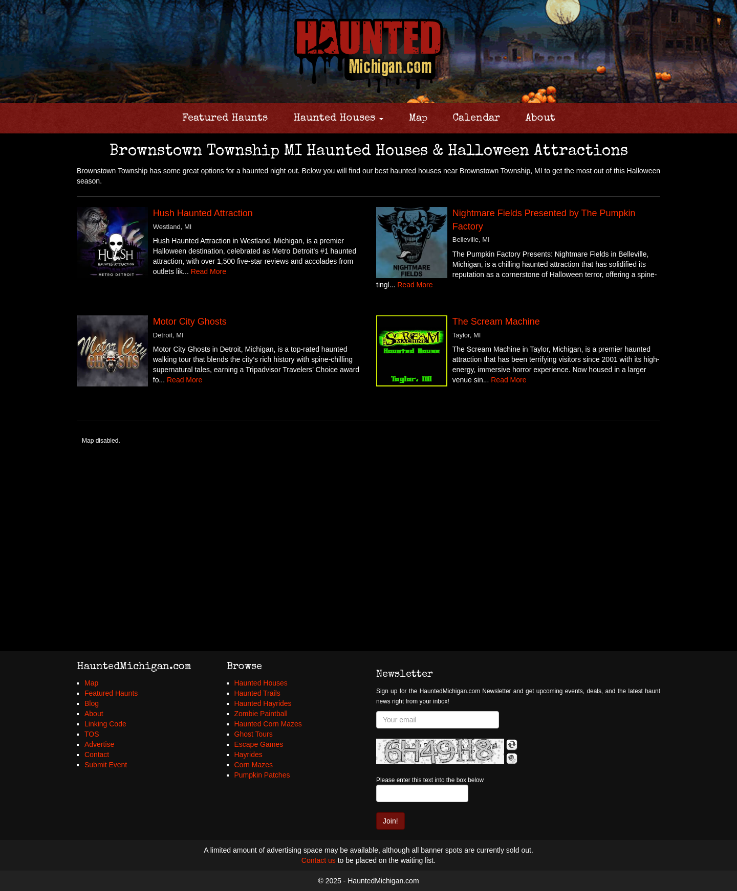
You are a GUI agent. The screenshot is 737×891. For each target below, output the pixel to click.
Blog (91, 703)
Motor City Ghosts (190, 321)
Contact (96, 754)
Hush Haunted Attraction (203, 213)
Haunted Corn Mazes (268, 724)
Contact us (318, 860)
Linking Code (105, 724)
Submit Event (105, 765)
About (540, 118)
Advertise (99, 744)
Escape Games (259, 744)
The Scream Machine (496, 321)
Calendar (476, 118)
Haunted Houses (338, 118)
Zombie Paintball (261, 714)
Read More (208, 271)
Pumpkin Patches (262, 775)
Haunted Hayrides (263, 703)
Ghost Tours (253, 734)
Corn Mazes (253, 765)
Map (418, 118)
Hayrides (248, 754)
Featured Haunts (225, 118)
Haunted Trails (257, 693)
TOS (91, 734)
